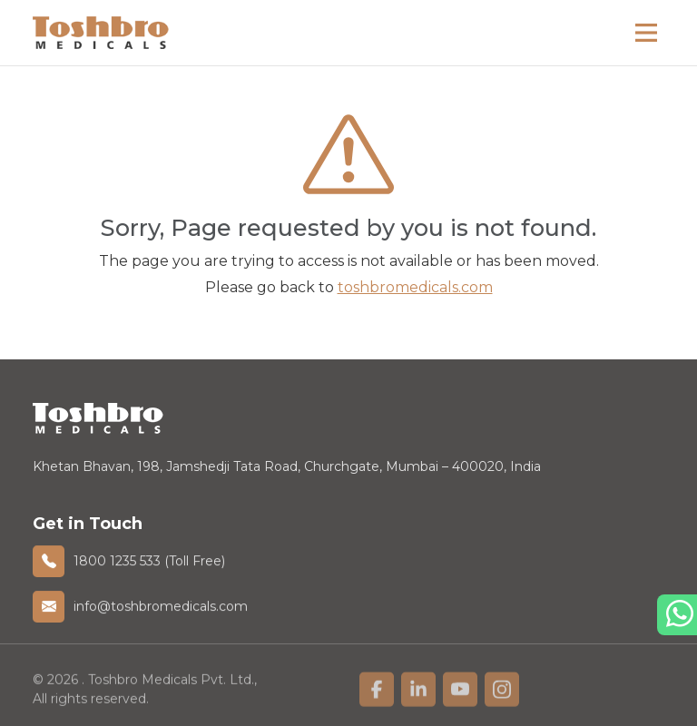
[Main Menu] (646, 33)
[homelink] (101, 32)
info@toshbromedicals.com (161, 606)
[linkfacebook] (376, 692)
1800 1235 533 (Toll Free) (149, 561)
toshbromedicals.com (415, 287)
